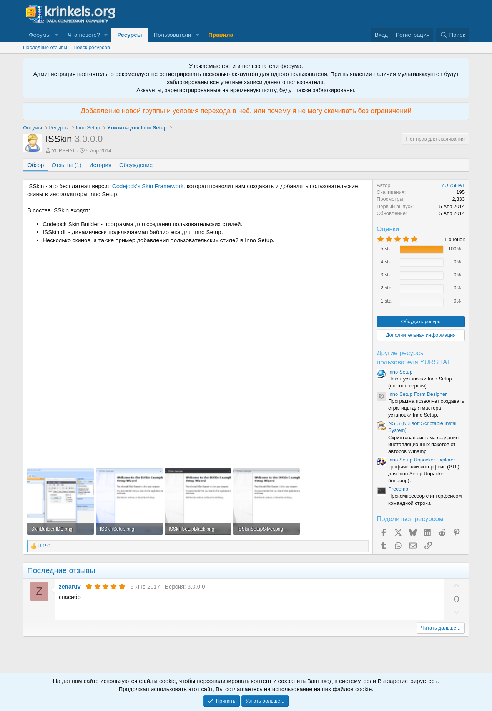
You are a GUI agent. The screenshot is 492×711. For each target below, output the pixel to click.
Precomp (398, 489)
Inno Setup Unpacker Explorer (421, 460)
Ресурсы (129, 34)
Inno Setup (400, 372)
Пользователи (172, 34)
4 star (387, 262)
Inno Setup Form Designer (417, 394)
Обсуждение (136, 165)
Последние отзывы (45, 47)
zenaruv (70, 586)
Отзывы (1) (66, 165)
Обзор (35, 165)
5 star (387, 248)
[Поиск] (452, 35)
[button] (56, 35)
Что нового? (84, 34)
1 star (387, 301)
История (100, 165)
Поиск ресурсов (91, 47)
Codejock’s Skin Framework (148, 186)
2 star (387, 288)
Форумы (39, 34)
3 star (387, 275)
